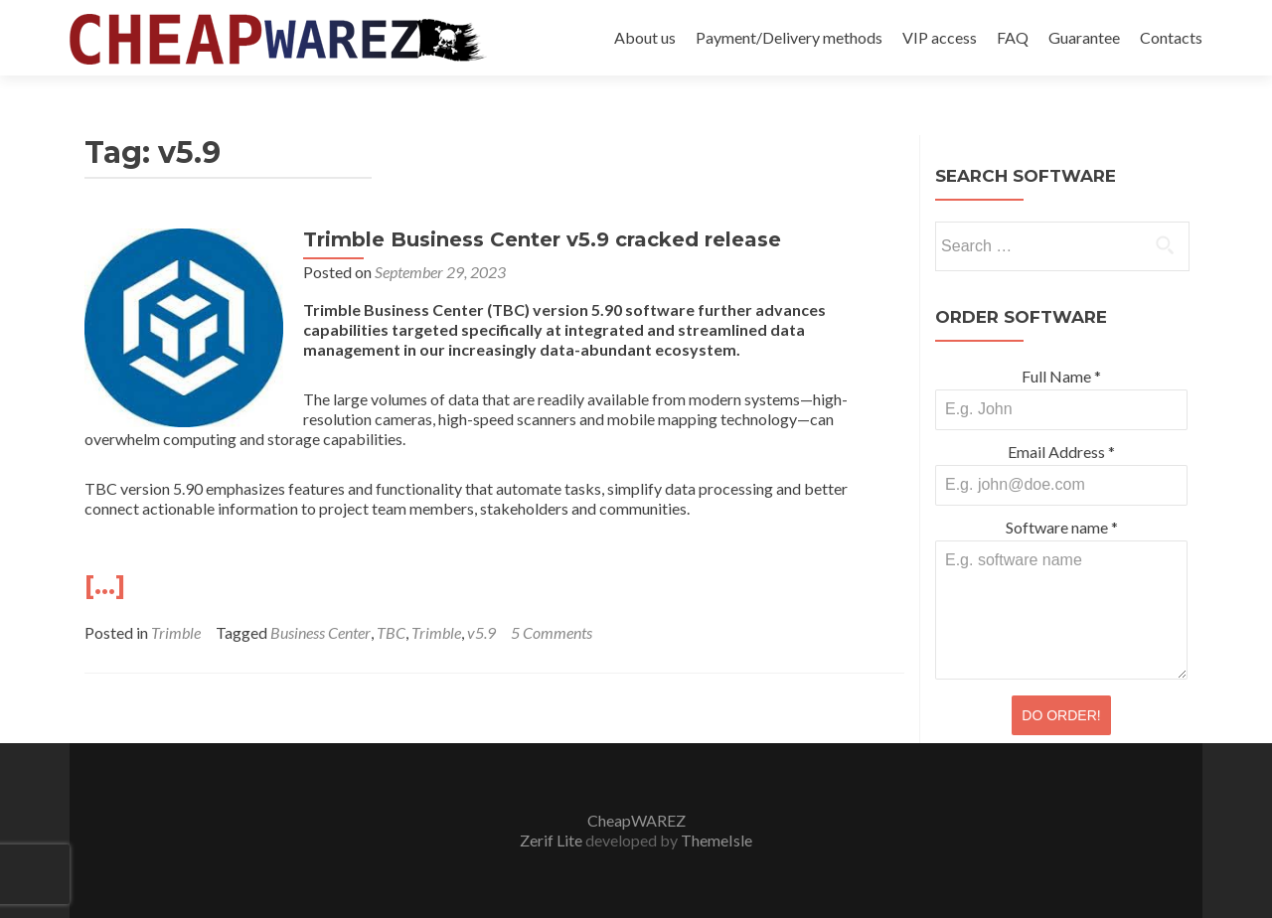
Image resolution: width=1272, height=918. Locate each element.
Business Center (320, 632)
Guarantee (1084, 37)
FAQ (1013, 37)
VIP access (939, 37)
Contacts (1171, 37)
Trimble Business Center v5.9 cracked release (542, 239)
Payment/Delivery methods (789, 37)
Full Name (1061, 376)
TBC (391, 632)
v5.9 (481, 632)
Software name (1062, 527)
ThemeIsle (716, 840)
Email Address (1061, 451)
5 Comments (551, 632)
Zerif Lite (552, 840)
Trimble (176, 632)
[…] (104, 585)
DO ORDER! (1061, 715)
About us (645, 37)
